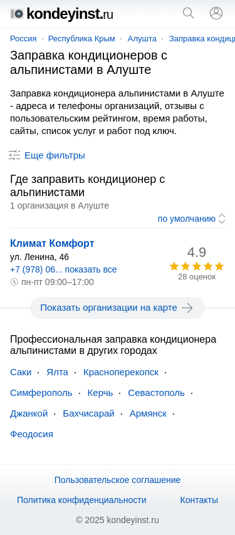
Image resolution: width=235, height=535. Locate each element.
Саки (20, 371)
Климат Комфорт (52, 243)
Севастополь (156, 392)
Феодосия (31, 434)
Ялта (57, 371)
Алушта (142, 38)
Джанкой (29, 413)
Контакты (199, 500)
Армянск (148, 413)
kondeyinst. (61, 13)
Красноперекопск (121, 371)
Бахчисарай (88, 413)
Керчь (100, 392)
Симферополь (41, 392)
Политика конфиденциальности (82, 500)
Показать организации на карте (117, 307)
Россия (23, 38)
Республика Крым (81, 38)
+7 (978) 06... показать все (63, 269)
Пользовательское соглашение (118, 480)
